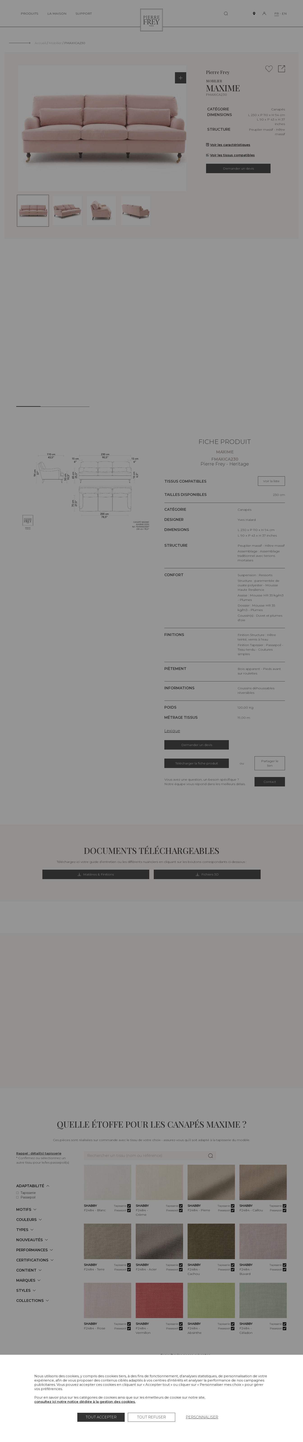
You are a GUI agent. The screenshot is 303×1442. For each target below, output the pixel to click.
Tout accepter (101, 1417)
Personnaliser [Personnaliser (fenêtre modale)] (202, 1417)
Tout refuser (151, 1417)
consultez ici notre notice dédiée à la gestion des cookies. (84, 1401)
